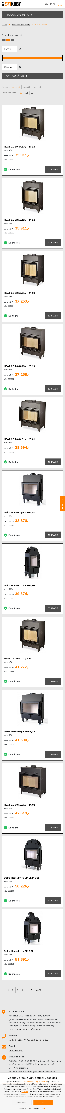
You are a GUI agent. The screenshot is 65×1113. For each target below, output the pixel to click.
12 (21, 93)
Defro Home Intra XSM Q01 (19, 585)
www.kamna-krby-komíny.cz (35, 1081)
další (38, 990)
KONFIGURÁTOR (16, 75)
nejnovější (37, 87)
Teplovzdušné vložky (21, 25)
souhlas (25, 1092)
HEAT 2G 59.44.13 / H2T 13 (19, 146)
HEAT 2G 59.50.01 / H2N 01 (19, 292)
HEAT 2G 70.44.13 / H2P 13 (19, 366)
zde (43, 1108)
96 (32, 93)
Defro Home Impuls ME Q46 (19, 731)
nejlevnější (16, 87)
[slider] (3, 56)
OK (43, 1103)
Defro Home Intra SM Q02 (18, 951)
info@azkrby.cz (16, 1050)
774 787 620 (28, 1040)
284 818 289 (42, 1040)
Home (4, 25)
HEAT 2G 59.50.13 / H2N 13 (19, 219)
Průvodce (62, 503)
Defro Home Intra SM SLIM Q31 (21, 877)
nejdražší (26, 87)
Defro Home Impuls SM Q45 (19, 512)
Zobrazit (53, 169)
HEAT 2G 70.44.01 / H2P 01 (19, 439)
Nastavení (21, 1102)
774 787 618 (15, 1040)
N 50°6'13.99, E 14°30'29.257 (28, 1029)
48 (27, 93)
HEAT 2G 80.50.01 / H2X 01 (19, 804)
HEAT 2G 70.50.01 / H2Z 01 (19, 658)
